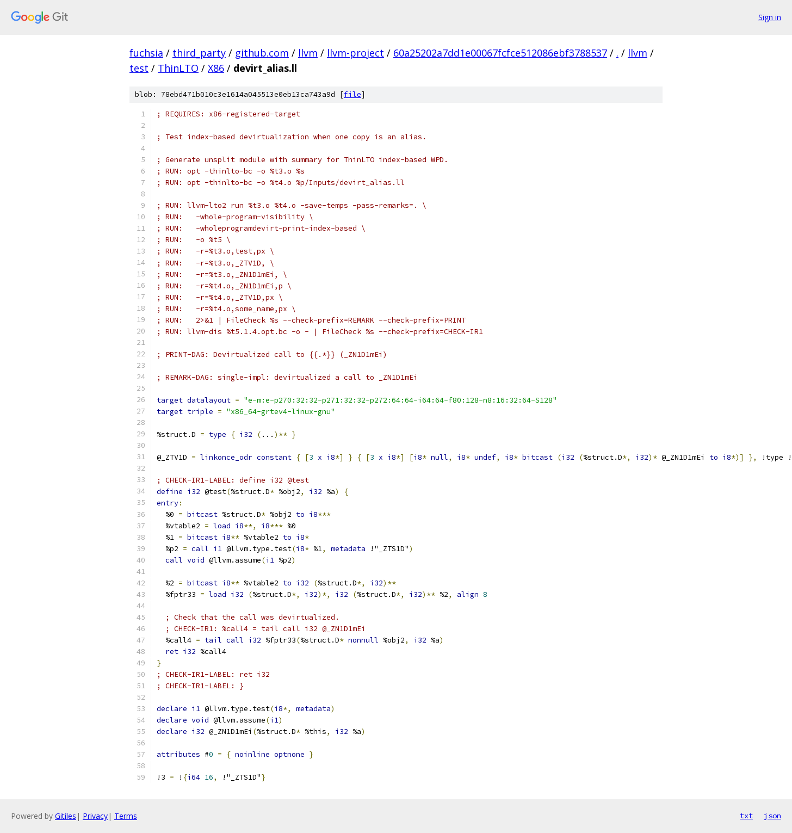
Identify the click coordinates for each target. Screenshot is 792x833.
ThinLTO (178, 68)
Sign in (769, 17)
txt (746, 815)
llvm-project (355, 52)
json (772, 815)
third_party (199, 52)
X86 (216, 68)
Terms (125, 816)
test (138, 68)
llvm (308, 52)
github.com (262, 52)
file (352, 94)
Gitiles (65, 816)
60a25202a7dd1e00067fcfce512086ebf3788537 (500, 52)
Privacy (95, 816)
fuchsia (146, 52)
